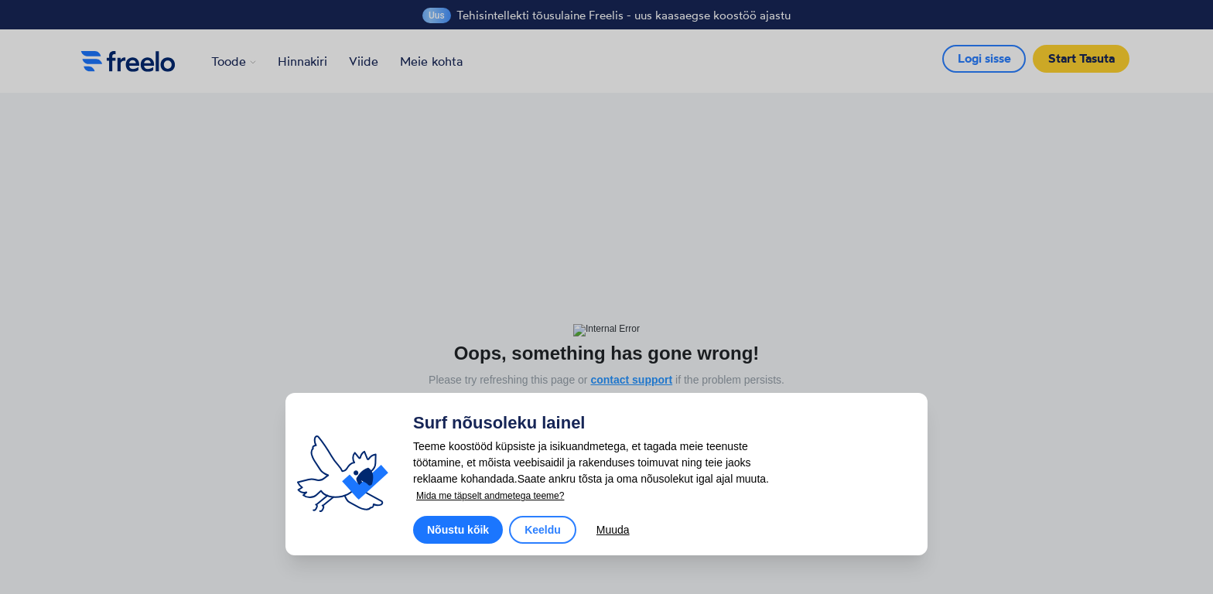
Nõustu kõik (458, 530)
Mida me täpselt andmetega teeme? (490, 495)
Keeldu (542, 530)
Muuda (613, 530)
